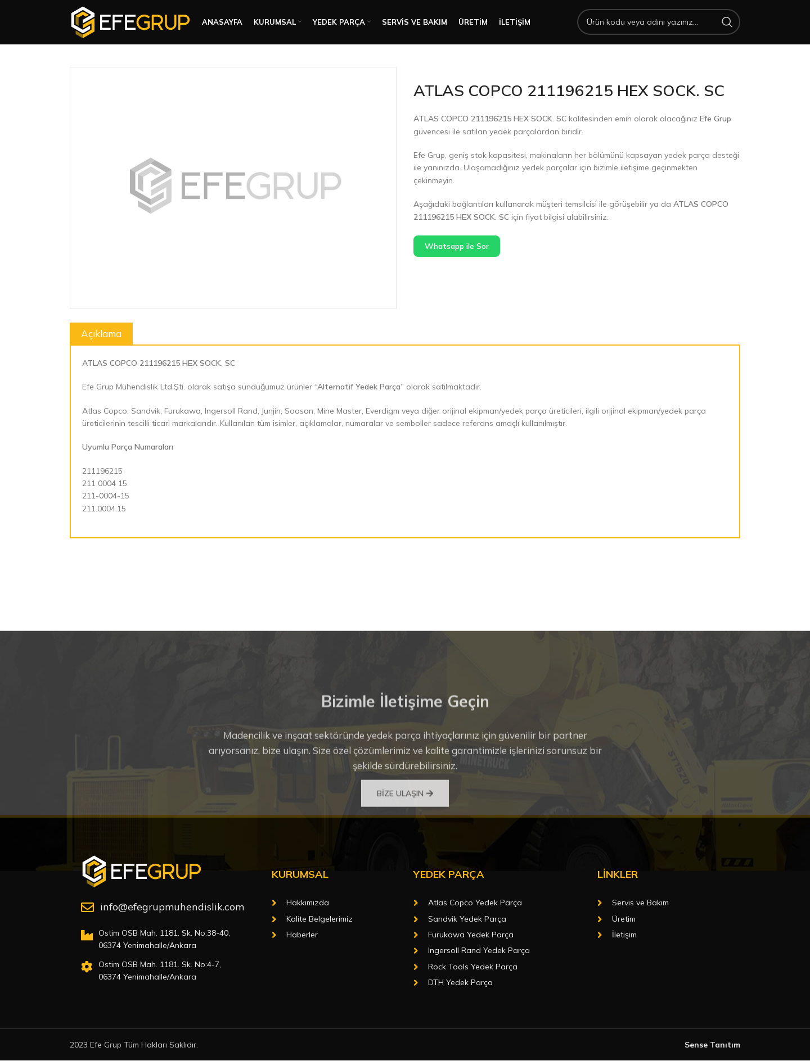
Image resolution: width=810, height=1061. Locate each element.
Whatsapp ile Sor (457, 260)
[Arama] (658, 29)
